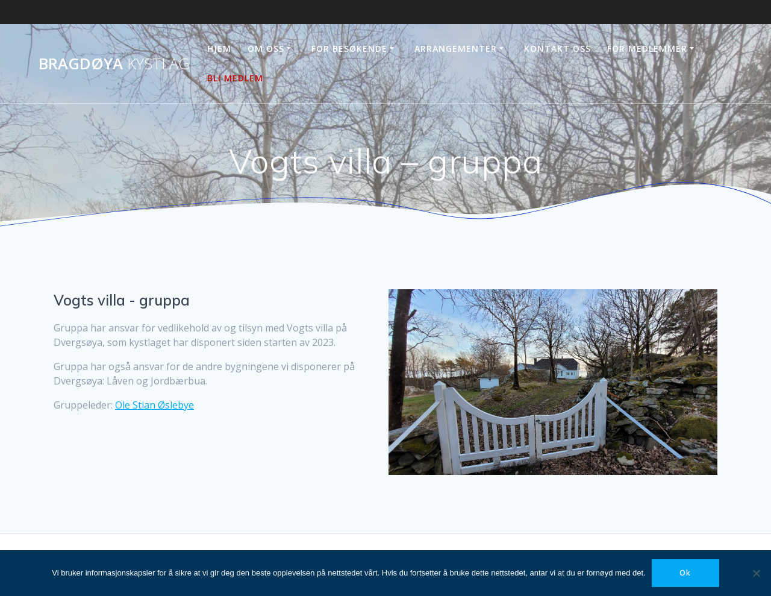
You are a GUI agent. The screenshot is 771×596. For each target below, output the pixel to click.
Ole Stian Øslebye (154, 405)
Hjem (219, 48)
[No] (756, 573)
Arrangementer (455, 48)
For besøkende (349, 48)
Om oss (266, 48)
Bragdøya (114, 64)
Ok (685, 573)
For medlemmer (647, 48)
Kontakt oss (557, 48)
